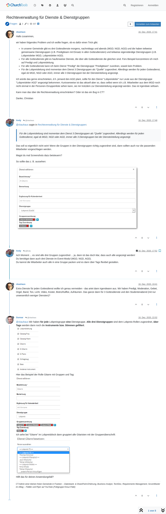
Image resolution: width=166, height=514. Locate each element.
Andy (18, 120)
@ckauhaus (28, 120)
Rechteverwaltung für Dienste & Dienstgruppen (62, 124)
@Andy (27, 251)
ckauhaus (21, 32)
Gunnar (19, 317)
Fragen (13, 23)
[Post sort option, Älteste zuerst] (130, 24)
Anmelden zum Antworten (147, 24)
